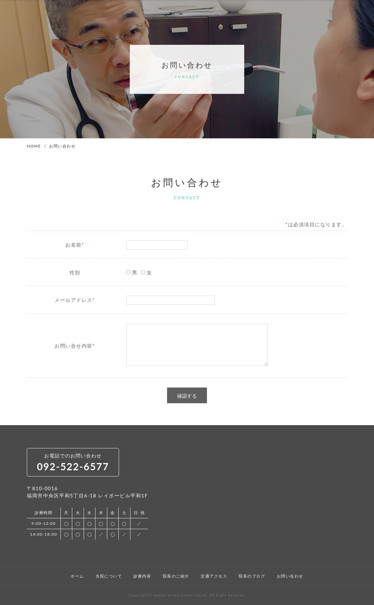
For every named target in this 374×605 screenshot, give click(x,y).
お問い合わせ (290, 576)
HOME (34, 146)
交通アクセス (214, 576)
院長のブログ (252, 576)
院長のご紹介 (176, 576)
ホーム (77, 576)
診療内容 (142, 576)
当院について (108, 576)
